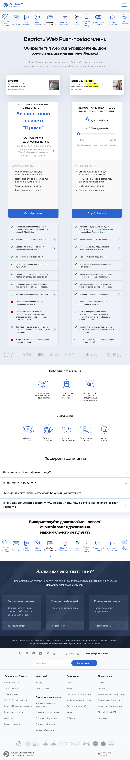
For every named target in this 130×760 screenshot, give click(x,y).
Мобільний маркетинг (46, 730)
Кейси (69, 688)
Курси (69, 712)
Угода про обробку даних (110, 706)
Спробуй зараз (33, 213)
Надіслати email (101, 625)
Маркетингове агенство (15, 712)
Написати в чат (58, 625)
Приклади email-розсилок (79, 694)
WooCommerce (42, 688)
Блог (69, 682)
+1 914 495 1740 (71, 653)
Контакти (102, 718)
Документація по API (77, 706)
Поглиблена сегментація (47, 712)
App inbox (8, 718)
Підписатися (83, 663)
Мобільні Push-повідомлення (18, 706)
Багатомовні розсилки (46, 718)
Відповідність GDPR (107, 712)
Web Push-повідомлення (15, 700)
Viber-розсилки (11, 694)
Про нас (102, 682)
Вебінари (71, 718)
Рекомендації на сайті (46, 724)
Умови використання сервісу (111, 694)
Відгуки (101, 688)
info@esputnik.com (97, 654)
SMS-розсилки (11, 688)
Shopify (39, 682)
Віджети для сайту (13, 724)
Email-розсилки (11, 682)
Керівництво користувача (79, 700)
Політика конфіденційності (110, 700)
